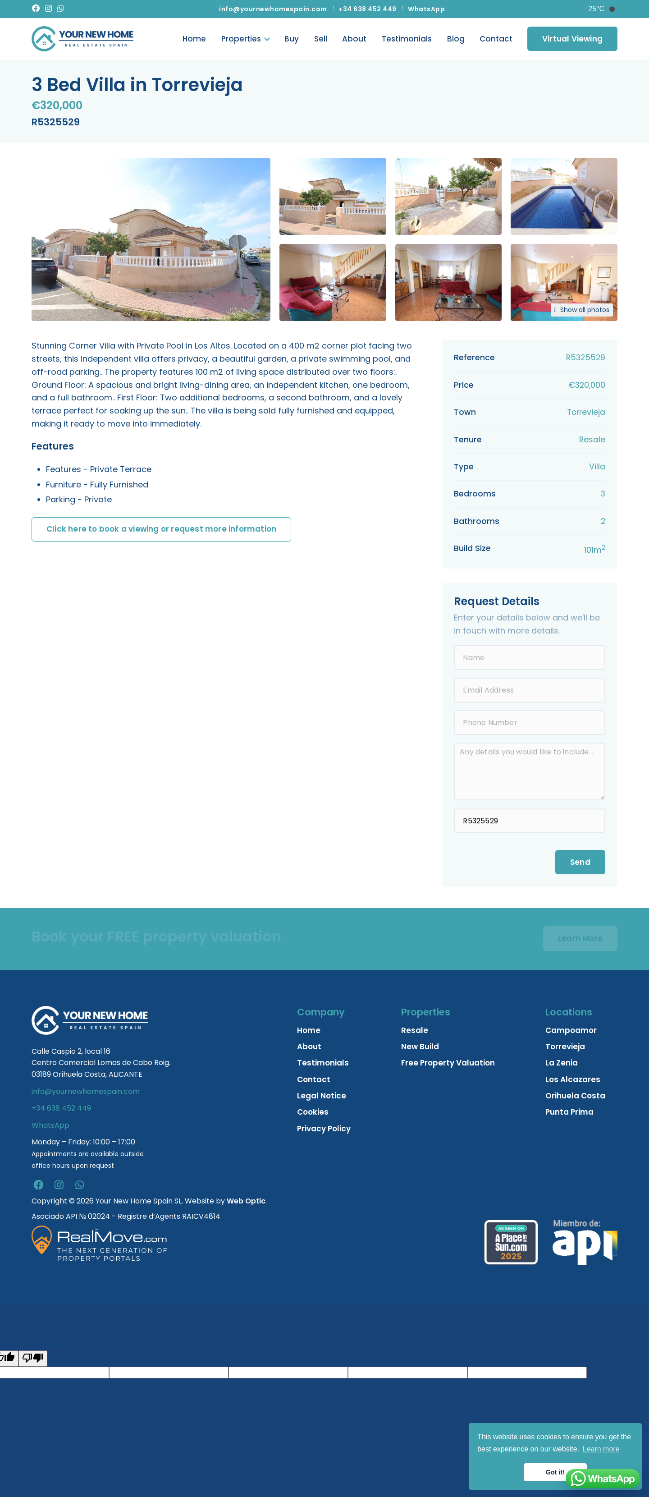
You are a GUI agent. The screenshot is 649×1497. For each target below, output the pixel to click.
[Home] (82, 39)
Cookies (313, 1113)
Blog (456, 39)
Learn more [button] (601, 1449)
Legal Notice (321, 1097)
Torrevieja (565, 1047)
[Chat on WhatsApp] (603, 1478)
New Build (420, 1047)
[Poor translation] (32, 1360)
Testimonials (407, 39)
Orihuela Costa (575, 1097)
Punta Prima (569, 1113)
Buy (291, 39)
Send (580, 863)
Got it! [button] (555, 1472)
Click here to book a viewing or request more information (161, 530)
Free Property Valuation (448, 1064)
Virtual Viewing (572, 39)
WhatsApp (426, 9)
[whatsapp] (80, 1187)
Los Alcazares (572, 1080)
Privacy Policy (324, 1129)
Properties (241, 39)
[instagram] (59, 1187)
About (354, 39)
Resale (414, 1031)
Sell (320, 39)
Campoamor (571, 1031)
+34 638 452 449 (367, 9)
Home (194, 39)
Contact (496, 39)
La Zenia (561, 1064)
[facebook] (38, 1187)
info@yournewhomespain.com (273, 9)
